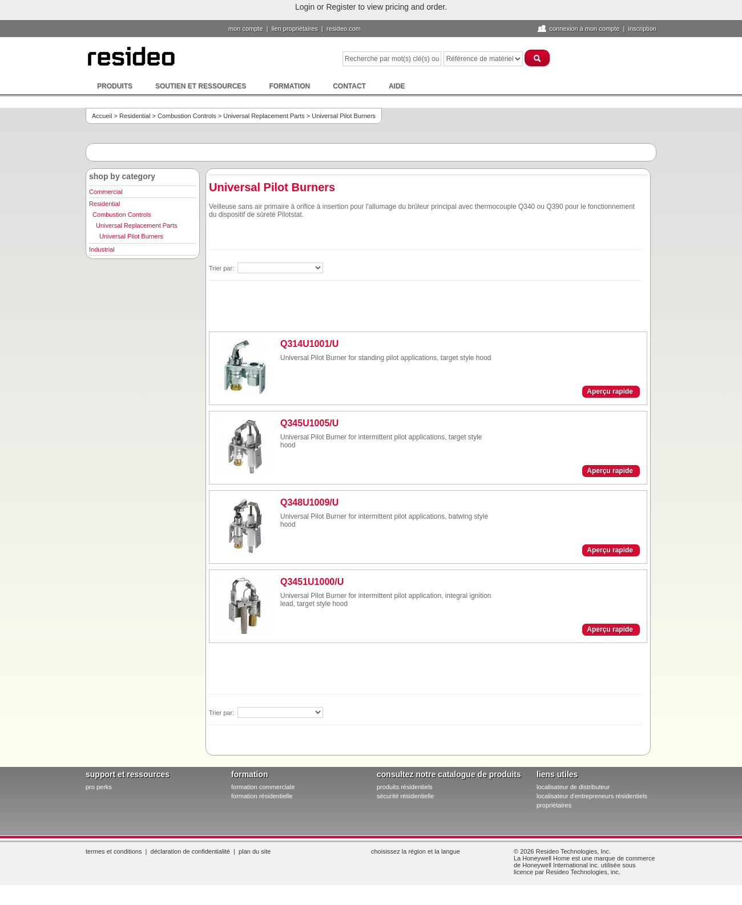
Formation (289, 86)
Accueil (102, 115)
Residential (134, 115)
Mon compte (245, 28)
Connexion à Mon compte (584, 28)
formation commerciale (263, 786)
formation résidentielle (262, 796)
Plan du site (255, 851)
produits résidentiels (405, 786)
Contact (349, 86)
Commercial (106, 191)
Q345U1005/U (309, 423)
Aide (397, 86)
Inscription (642, 28)
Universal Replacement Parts (263, 115)
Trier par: (222, 268)
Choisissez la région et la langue (415, 851)
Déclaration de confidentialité (190, 851)
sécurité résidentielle (405, 796)
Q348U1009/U (309, 502)
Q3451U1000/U (312, 582)
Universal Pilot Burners (131, 236)
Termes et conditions (114, 851)
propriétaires (554, 805)
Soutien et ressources (200, 86)
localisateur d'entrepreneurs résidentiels (592, 796)
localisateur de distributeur (573, 786)
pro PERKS (99, 786)
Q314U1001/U (309, 344)
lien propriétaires (295, 28)
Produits (114, 86)
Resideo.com (343, 28)
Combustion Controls (187, 115)
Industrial (102, 249)
